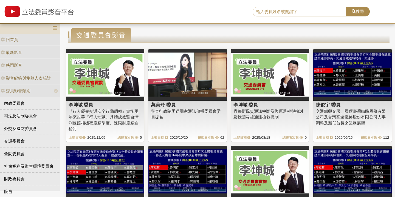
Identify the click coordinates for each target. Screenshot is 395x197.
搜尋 (358, 11)
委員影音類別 (15, 90)
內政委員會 (14, 103)
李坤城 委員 (81, 104)
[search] (299, 12)
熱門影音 (11, 65)
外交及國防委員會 (20, 128)
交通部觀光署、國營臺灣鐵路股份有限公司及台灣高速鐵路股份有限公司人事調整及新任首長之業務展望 (351, 117)
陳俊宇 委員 (328, 104)
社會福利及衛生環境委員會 (28, 166)
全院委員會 (14, 153)
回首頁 (9, 39)
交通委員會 (14, 141)
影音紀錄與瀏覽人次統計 (26, 78)
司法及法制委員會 (20, 116)
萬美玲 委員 (163, 104)
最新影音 (11, 52)
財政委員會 (14, 178)
